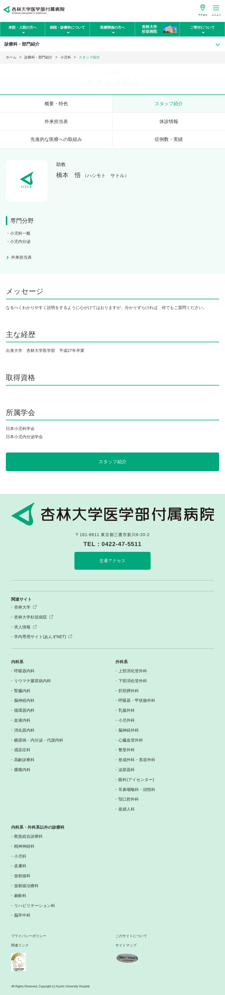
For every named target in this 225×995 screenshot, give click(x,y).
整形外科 (126, 749)
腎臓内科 (22, 690)
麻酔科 (20, 895)
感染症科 (22, 749)
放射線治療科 (26, 885)
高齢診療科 (24, 759)
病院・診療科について (67, 27)
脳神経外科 (128, 730)
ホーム (11, 57)
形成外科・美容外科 (136, 759)
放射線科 (22, 875)
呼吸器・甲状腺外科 (136, 700)
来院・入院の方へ (22, 27)
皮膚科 (20, 865)
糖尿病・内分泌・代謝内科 (38, 740)
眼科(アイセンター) (136, 779)
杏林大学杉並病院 (30, 617)
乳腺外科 (126, 710)
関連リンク (20, 945)
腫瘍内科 (22, 769)
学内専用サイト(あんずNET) (40, 636)
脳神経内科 (24, 700)
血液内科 (22, 720)
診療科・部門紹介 (38, 57)
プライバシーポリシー (28, 936)
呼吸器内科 (24, 670)
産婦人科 (126, 809)
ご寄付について (202, 27)
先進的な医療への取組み (56, 139)
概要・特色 (56, 103)
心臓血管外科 (130, 740)
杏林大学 (22, 607)
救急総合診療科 (28, 836)
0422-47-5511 (122, 544)
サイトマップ (126, 945)
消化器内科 (24, 730)
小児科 (65, 57)
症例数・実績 (169, 139)
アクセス (202, 15)
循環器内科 (24, 710)
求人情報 (22, 627)
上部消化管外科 (132, 670)
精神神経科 (24, 846)
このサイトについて (131, 936)
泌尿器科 (126, 769)
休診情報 (168, 121)
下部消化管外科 (132, 680)
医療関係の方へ (112, 27)
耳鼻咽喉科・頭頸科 (136, 789)
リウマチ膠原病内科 (32, 680)
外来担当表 (56, 121)
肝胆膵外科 (128, 690)
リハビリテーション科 (34, 905)
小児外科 (126, 720)
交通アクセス (112, 560)
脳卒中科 (22, 915)
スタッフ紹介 (169, 103)
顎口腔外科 (128, 799)
